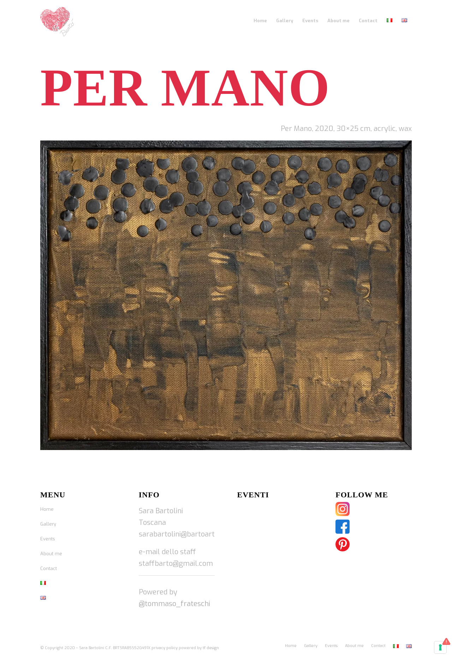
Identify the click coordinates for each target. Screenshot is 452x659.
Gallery (48, 524)
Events (47, 539)
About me (51, 554)
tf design (211, 648)
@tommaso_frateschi (174, 604)
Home (47, 509)
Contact (48, 568)
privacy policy (164, 648)
